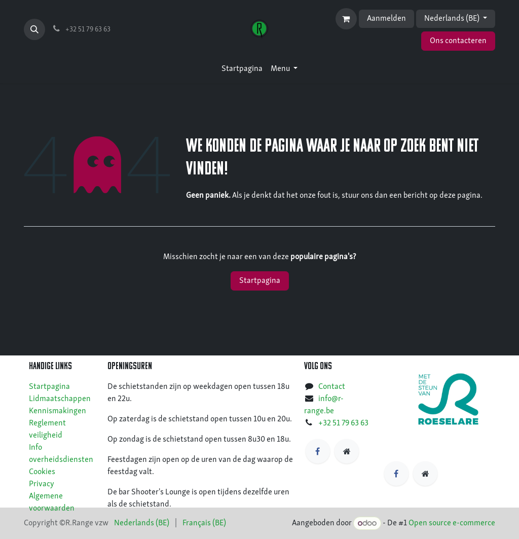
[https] (347, 451)
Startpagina (259, 281)
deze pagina (459, 196)
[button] (34, 29)
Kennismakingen (57, 411)
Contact (331, 387)
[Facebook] (318, 451)
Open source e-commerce (452, 524)
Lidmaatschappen (60, 399)
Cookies (42, 472)
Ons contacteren (458, 41)
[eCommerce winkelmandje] (346, 18)
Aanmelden (386, 19)
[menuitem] (242, 69)
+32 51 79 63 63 (343, 423)
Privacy (41, 484)
